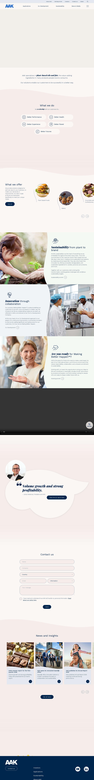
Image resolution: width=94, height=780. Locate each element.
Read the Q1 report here (56, 497)
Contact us (11, 768)
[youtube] (77, 769)
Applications (26, 6)
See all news (47, 697)
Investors (36, 768)
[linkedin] (86, 769)
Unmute (89, 426)
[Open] (87, 6)
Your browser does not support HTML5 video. (47, 411)
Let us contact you (14, 49)
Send (47, 607)
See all (10, 204)
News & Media (76, 6)
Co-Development (43, 6)
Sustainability (60, 6)
